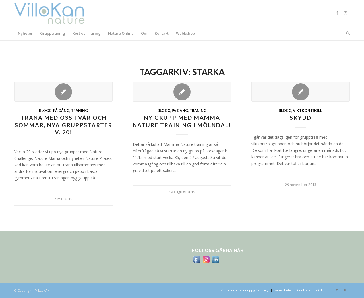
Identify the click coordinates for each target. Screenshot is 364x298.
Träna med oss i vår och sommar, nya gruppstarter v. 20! (63, 124)
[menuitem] (25, 33)
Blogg (45, 111)
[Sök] (346, 33)
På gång (61, 111)
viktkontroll (307, 111)
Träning (79, 111)
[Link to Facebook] (337, 13)
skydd (300, 117)
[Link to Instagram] (345, 13)
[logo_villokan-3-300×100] (52, 13)
